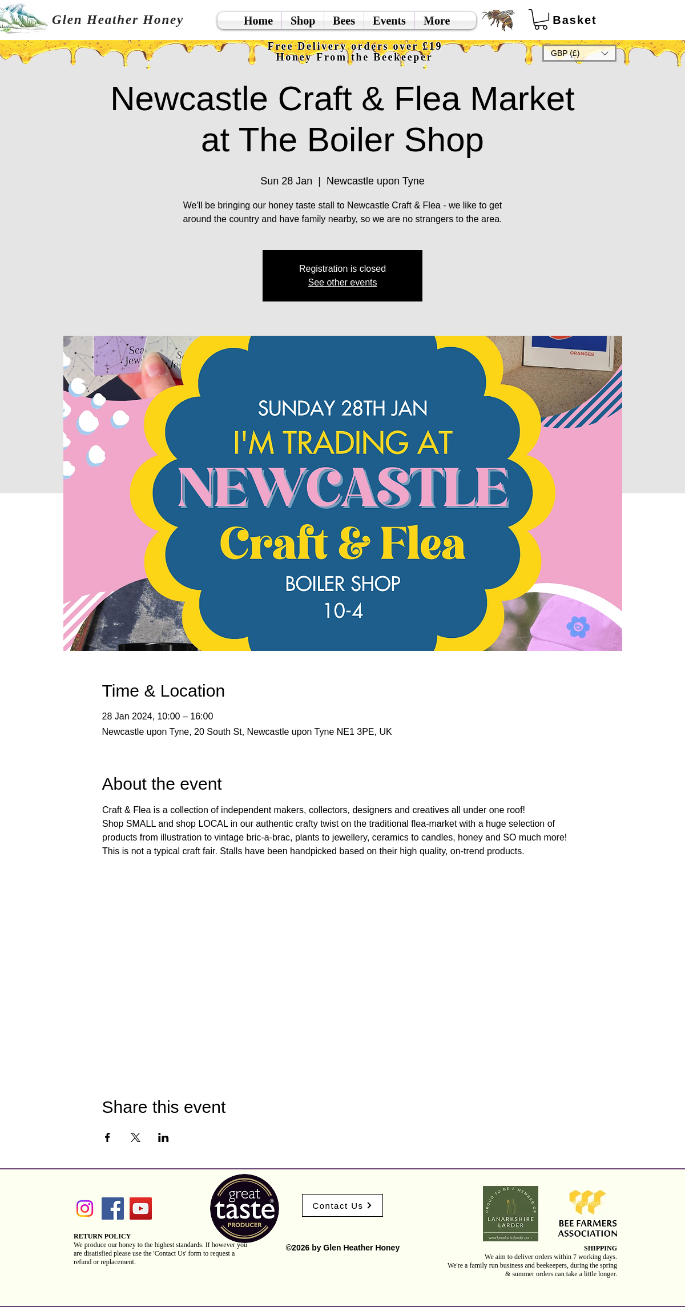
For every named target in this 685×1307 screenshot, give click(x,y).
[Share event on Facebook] (107, 1137)
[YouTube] (141, 1208)
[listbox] (579, 53)
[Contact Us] (342, 1205)
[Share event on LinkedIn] (163, 1137)
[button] (579, 53)
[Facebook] (113, 1208)
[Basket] (575, 20)
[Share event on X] (135, 1137)
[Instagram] (85, 1208)
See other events (342, 282)
